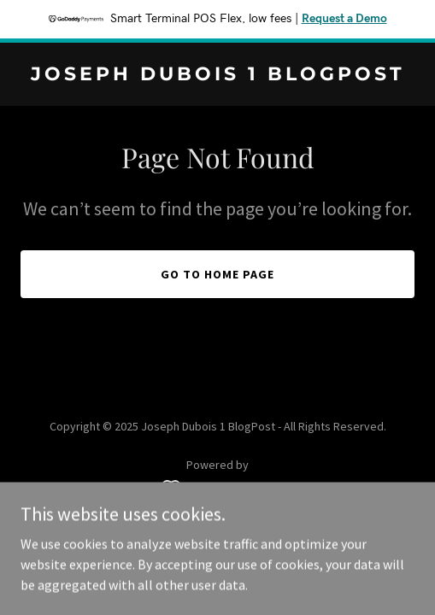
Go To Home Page (217, 274)
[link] (217, 75)
